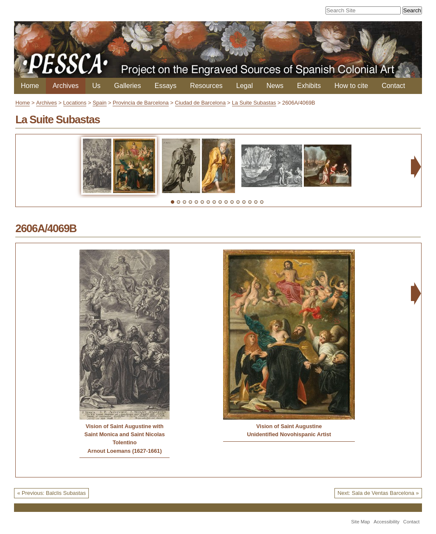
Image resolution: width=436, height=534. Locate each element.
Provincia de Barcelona (141, 102)
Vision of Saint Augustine (289, 426)
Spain (100, 102)
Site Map (360, 521)
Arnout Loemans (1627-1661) (125, 451)
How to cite (351, 85)
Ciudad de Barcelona (200, 102)
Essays (166, 85)
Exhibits (309, 85)
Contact (393, 85)
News (274, 85)
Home (30, 85)
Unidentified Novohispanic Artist (289, 434)
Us (96, 85)
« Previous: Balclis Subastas (51, 493)
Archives (66, 85)
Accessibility (386, 521)
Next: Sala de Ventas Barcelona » (378, 493)
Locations (75, 102)
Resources (206, 85)
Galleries (127, 85)
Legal (244, 85)
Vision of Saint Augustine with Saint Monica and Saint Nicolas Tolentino (125, 434)
